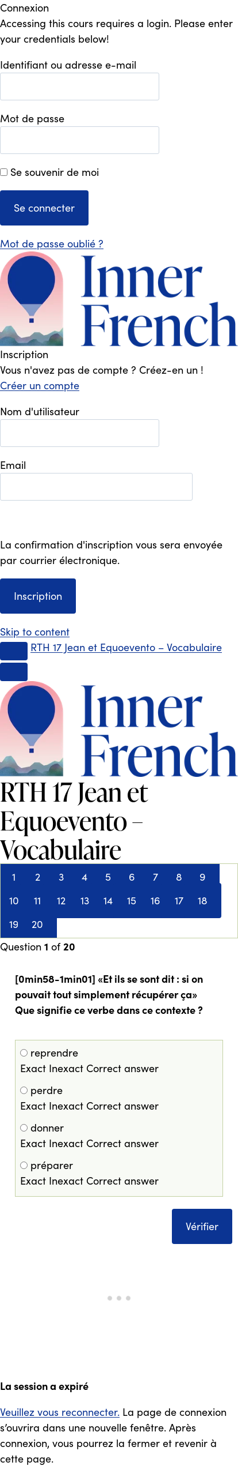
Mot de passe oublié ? (51, 243)
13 (84, 900)
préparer (119, 1173)
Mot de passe (32, 118)
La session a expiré (44, 1385)
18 (203, 900)
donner (119, 1136)
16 (155, 900)
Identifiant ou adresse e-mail (68, 65)
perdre (119, 1098)
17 (179, 900)
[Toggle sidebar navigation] (14, 651)
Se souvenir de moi (49, 172)
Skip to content (35, 631)
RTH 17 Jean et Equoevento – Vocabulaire (126, 647)
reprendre (119, 1061)
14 (108, 900)
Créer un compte (39, 385)
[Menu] (14, 672)
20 (37, 924)
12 (61, 900)
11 (37, 900)
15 (131, 900)
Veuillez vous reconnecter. (60, 1412)
